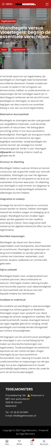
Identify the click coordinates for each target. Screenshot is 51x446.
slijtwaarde (5, 152)
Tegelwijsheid (8, 21)
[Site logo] (25, 3)
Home (4, 49)
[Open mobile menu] (7, 4)
